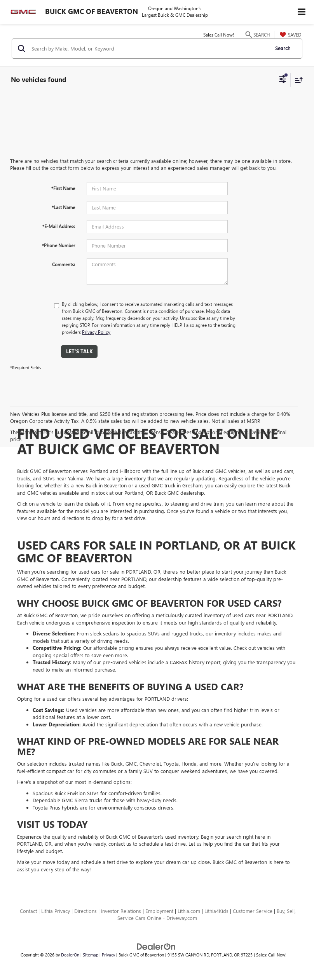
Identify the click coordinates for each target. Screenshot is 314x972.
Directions (85, 910)
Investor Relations (121, 910)
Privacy (108, 955)
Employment (159, 910)
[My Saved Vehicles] (289, 34)
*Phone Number (58, 245)
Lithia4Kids (216, 910)
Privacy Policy (96, 332)
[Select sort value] (297, 80)
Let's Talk (79, 351)
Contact (28, 910)
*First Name (63, 188)
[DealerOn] (156, 945)
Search (282, 48)
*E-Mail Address (58, 226)
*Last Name (63, 207)
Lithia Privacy (55, 910)
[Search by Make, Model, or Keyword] (149, 48)
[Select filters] (283, 80)
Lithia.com (189, 910)
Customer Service (252, 910)
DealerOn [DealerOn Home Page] (70, 955)
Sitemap (90, 955)
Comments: (63, 264)
